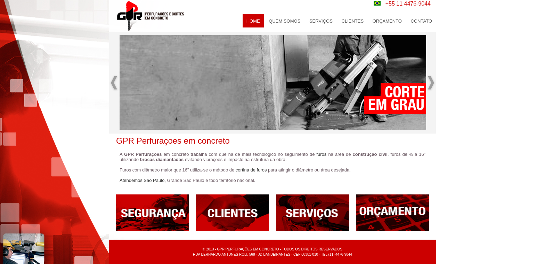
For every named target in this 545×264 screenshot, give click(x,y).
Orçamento (387, 21)
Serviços (321, 21)
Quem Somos (284, 21)
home (253, 21)
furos (321, 154)
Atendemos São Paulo (142, 180)
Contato (421, 21)
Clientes (353, 21)
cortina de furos (251, 170)
